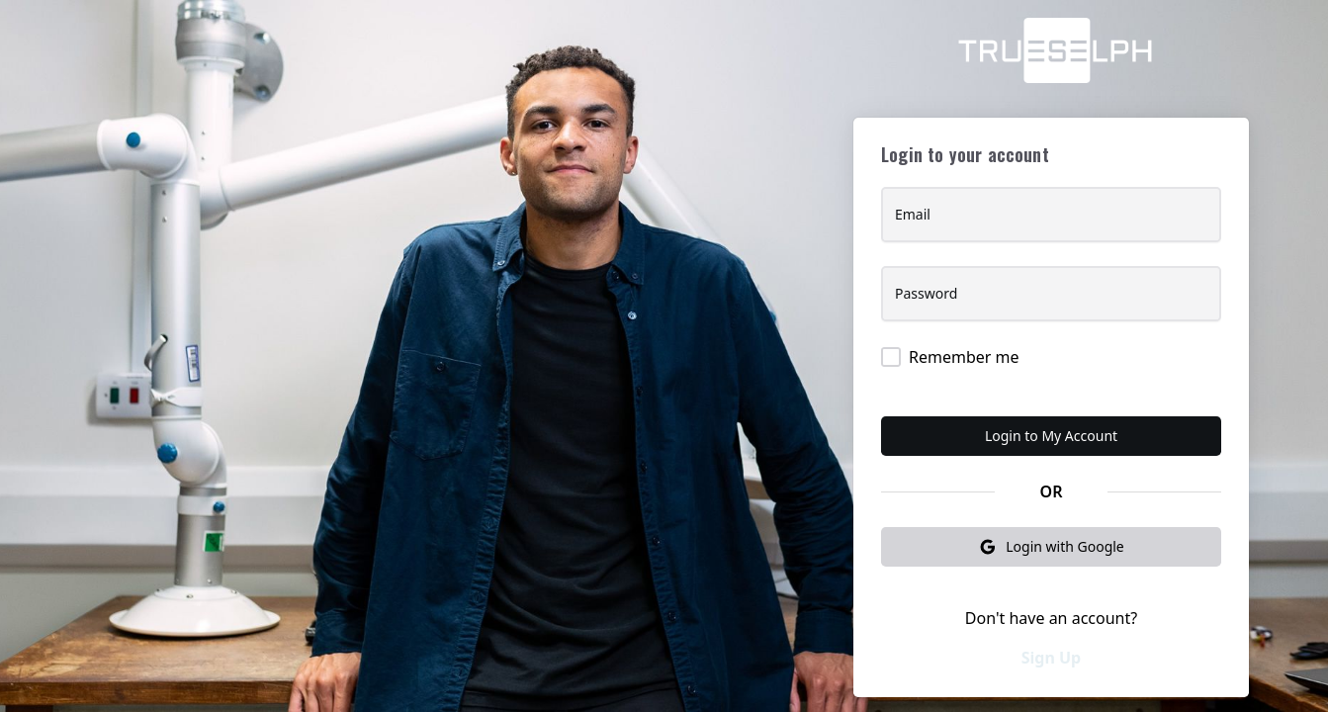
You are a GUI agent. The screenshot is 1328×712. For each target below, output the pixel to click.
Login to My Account (1051, 435)
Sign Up (1051, 657)
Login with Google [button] (1051, 547)
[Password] (1051, 302)
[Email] (1051, 222)
